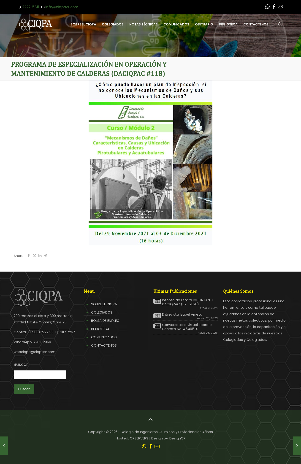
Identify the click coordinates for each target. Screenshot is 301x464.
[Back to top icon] (150, 419)
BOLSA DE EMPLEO (105, 320)
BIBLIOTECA (100, 328)
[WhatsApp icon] (267, 7)
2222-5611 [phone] (30, 7)
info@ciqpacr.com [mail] (61, 7)
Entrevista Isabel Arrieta (182, 314)
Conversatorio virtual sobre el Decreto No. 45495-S (187, 327)
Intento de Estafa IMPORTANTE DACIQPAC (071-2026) (188, 302)
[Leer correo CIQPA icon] (280, 7)
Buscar (21, 364)
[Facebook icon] (274, 7)
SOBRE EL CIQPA (104, 304)
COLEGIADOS (101, 312)
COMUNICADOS (104, 337)
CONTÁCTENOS (104, 345)
